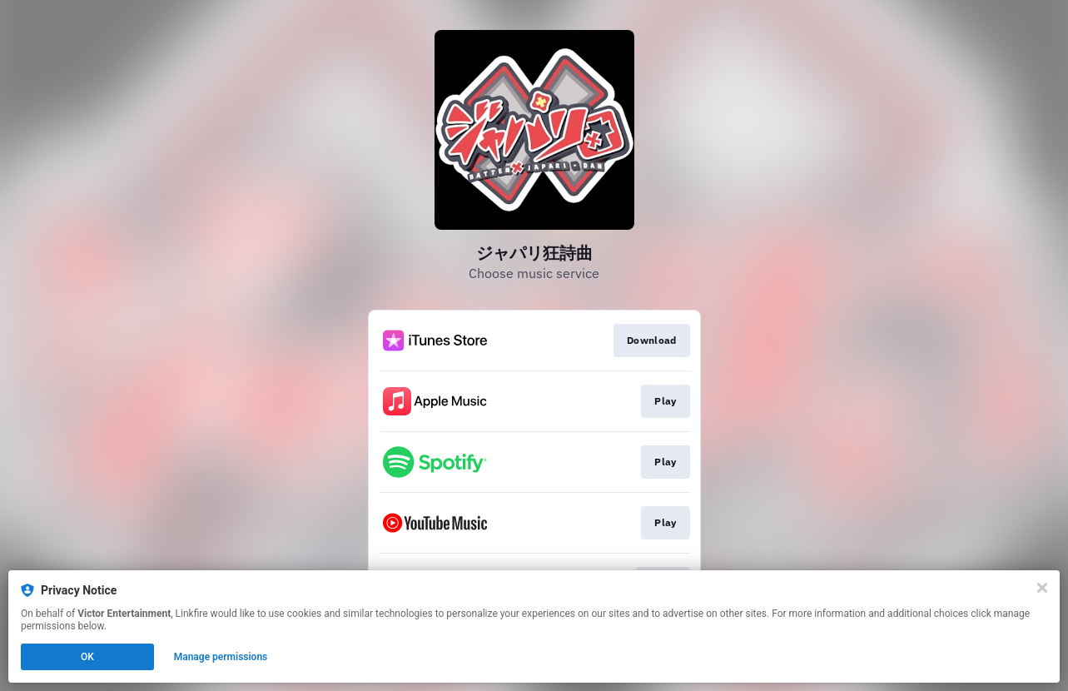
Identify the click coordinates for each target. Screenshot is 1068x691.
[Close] (1042, 587)
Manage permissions (221, 657)
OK (87, 657)
